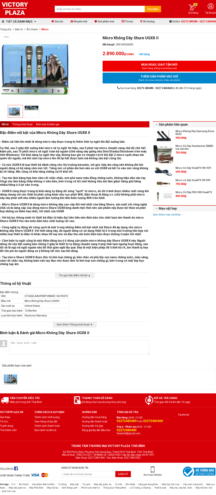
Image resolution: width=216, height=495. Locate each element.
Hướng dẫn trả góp (92, 425)
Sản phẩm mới (104, 21)
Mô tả (5, 124)
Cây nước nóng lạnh (193, 484)
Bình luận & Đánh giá (47, 124)
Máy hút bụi (52, 488)
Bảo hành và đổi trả (45, 430)
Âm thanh (24, 484)
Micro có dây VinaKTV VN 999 (193, 180)
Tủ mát (118, 484)
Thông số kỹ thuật (22, 124)
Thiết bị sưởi (160, 488)
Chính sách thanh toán (47, 425)
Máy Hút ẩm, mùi (204, 488)
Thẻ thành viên (8, 430)
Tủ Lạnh (86, 484)
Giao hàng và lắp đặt (46, 421)
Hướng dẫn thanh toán (94, 421)
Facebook (183, 414)
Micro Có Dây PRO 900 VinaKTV (194, 192)
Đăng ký (123, 474)
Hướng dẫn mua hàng (94, 417)
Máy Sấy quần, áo (102, 484)
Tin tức (127, 21)
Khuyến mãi (79, 21)
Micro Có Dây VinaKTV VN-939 (193, 168)
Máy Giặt (74, 484)
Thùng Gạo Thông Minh (114, 488)
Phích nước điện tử (90, 488)
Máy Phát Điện (36, 488)
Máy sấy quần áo (17, 488)
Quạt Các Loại (9, 491)
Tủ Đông (62, 484)
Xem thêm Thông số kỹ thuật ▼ (75, 324)
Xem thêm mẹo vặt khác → (168, 214)
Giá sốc (57, 21)
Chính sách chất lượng (47, 417)
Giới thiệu (5, 417)
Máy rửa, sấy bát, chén (181, 488)
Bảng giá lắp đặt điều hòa (96, 430)
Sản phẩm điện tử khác (43, 484)
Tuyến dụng (6, 425)
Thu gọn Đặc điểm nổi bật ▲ (75, 275)
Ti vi (13, 484)
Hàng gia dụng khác (148, 484)
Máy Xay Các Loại (170, 484)
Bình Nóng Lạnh (70, 488)
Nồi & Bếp (130, 484)
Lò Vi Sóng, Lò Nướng (140, 488)
